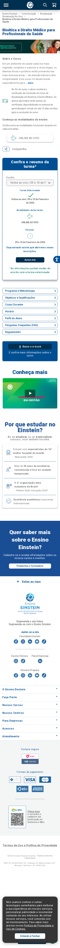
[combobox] (30, 183)
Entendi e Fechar (30, 936)
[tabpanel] (30, 393)
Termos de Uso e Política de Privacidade (30, 846)
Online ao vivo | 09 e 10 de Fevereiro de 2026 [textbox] (28, 183)
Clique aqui (34, 812)
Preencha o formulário (30, 566)
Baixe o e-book (30, 347)
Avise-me (30, 260)
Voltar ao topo (31, 582)
